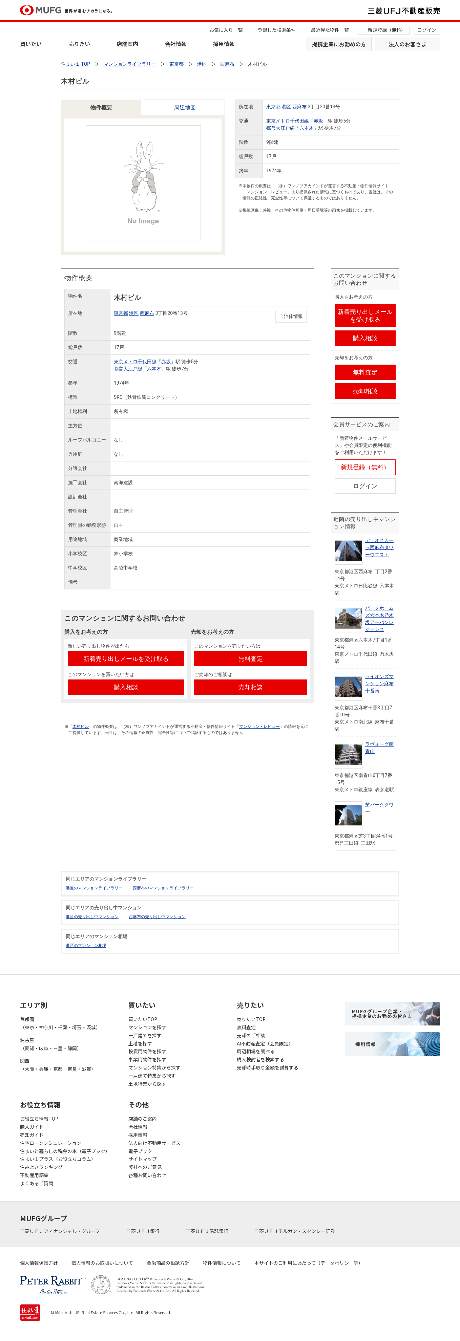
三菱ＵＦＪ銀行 (143, 1231)
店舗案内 (127, 44)
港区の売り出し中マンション (92, 916)
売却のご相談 (251, 1035)
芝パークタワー (379, 808)
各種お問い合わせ (147, 1175)
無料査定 (246, 1027)
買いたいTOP (142, 1019)
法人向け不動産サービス (154, 1143)
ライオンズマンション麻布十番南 (379, 683)
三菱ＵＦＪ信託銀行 (207, 1231)
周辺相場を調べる (256, 1051)
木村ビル (80, 726)
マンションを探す (147, 1027)
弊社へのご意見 (145, 1167)
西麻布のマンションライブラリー (163, 888)
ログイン (426, 29)
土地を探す (140, 1043)
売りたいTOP (251, 1019)
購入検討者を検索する (260, 1059)
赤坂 (318, 121)
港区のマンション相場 (86, 945)
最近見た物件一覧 (330, 29)
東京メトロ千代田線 (287, 121)
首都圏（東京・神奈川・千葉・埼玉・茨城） (60, 1023)
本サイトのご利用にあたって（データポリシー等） (308, 1262)
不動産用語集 (34, 1175)
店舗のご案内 (142, 1118)
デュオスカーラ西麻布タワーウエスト (379, 547)
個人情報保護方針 (39, 1262)
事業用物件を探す (147, 1059)
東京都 (273, 106)
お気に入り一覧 (226, 29)
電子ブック (140, 1151)
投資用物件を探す (147, 1051)
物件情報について (222, 1262)
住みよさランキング (41, 1167)
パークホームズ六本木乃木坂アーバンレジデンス (379, 618)
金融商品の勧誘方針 (168, 1262)
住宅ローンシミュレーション (50, 1143)
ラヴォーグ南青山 (379, 747)
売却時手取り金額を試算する (267, 1067)
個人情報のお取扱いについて (102, 1262)
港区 (286, 106)
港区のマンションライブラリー (94, 888)
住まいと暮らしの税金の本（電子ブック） (65, 1151)
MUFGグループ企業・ (382, 1013)
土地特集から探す (147, 1083)
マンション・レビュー (259, 726)
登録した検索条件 (277, 29)
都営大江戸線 (280, 128)
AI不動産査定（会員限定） (265, 1043)
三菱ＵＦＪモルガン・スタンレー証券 (295, 1231)
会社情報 (176, 44)
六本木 (306, 128)
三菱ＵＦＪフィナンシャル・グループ (60, 1231)
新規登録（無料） (387, 29)
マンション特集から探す (154, 1067)
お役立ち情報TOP (39, 1118)
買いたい (31, 44)
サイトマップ (142, 1158)
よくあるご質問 (36, 1183)
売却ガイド (32, 1134)
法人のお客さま (407, 44)
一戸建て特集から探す (152, 1075)
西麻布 (299, 106)
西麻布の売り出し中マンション (157, 916)
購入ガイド (32, 1126)
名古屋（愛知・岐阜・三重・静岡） (51, 1044)
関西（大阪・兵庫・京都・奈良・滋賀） (58, 1064)
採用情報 (224, 44)
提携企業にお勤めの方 (339, 44)
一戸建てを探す (145, 1035)
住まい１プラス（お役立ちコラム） (58, 1158)
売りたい (79, 44)
